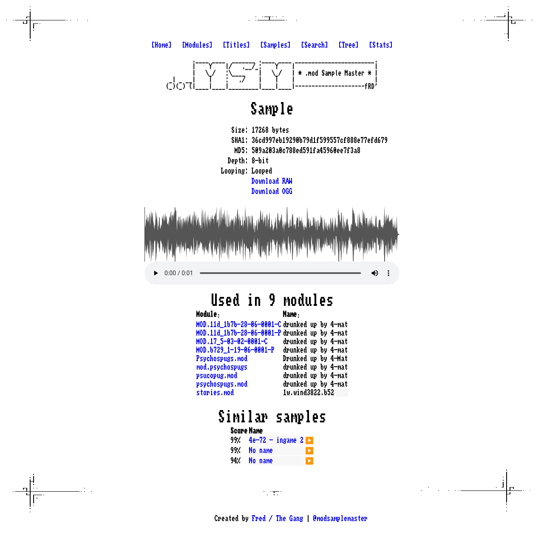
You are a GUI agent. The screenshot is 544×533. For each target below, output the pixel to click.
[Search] (314, 45)
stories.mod (215, 392)
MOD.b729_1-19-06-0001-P (235, 350)
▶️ (309, 439)
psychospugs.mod (221, 384)
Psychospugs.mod (221, 358)
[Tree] (348, 45)
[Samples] (275, 45)
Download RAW (272, 181)
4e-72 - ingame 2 (276, 440)
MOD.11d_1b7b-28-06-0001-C (238, 324)
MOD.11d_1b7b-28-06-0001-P (238, 333)
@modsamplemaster (340, 518)
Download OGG (272, 191)
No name (261, 450)
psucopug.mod (216, 375)
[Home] (161, 45)
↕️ (218, 314)
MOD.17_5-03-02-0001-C (232, 341)
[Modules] (197, 45)
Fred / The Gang (277, 518)
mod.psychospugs (221, 367)
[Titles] (236, 45)
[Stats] (381, 45)
